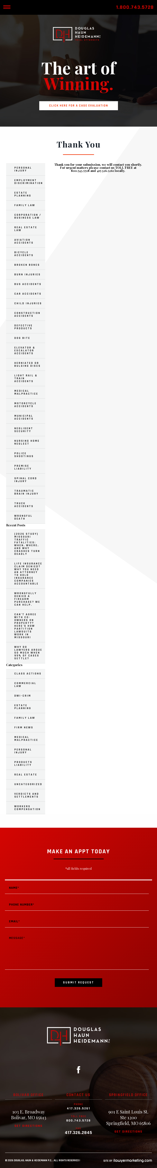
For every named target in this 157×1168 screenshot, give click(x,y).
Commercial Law (25, 684)
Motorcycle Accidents (25, 405)
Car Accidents (27, 294)
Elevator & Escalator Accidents (24, 350)
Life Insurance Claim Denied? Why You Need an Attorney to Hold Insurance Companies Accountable (28, 574)
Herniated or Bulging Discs (27, 364)
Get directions (29, 1126)
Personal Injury (23, 169)
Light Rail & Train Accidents (25, 378)
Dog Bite (22, 338)
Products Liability (23, 763)
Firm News (23, 727)
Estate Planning (22, 194)
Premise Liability (22, 467)
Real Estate (25, 774)
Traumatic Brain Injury (26, 492)
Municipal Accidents (24, 417)
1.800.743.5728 (135, 7)
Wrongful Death (23, 517)
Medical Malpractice (26, 392)
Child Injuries (28, 303)
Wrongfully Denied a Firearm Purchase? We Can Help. (27, 599)
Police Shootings (24, 455)
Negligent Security (23, 430)
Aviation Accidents (24, 241)
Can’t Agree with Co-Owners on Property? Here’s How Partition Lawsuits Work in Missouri (25, 626)
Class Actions (27, 673)
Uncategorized (28, 784)
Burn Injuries (27, 274)
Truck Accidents (24, 505)
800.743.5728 (78, 1121)
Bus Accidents (27, 284)
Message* (77, 951)
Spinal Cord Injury (25, 480)
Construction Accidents (27, 314)
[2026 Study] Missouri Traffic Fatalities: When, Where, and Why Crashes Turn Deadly (27, 544)
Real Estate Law (25, 229)
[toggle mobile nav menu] (6, 7)
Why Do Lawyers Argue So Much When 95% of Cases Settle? (28, 652)
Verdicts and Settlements (26, 795)
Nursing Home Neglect (27, 442)
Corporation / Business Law (27, 216)
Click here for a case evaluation (78, 106)
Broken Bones (27, 265)
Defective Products (23, 327)
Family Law (24, 205)
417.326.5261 (78, 1109)
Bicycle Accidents (24, 254)
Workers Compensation (27, 808)
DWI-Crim (22, 696)
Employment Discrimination (28, 181)
